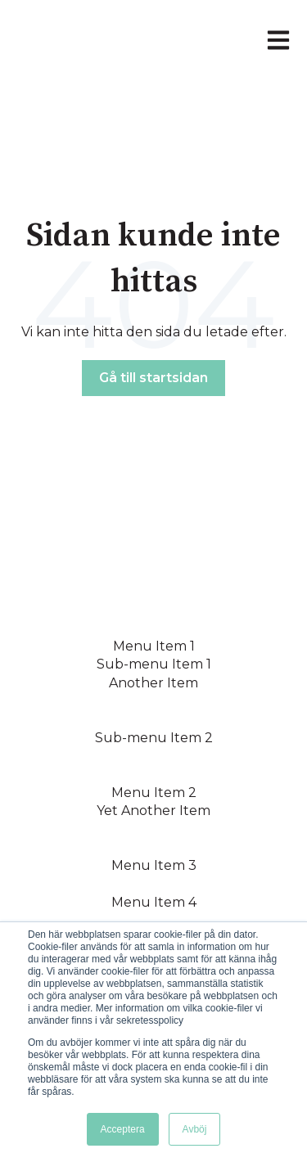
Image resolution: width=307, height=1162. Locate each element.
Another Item (153, 683)
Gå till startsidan (153, 377)
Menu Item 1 (154, 646)
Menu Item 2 (153, 792)
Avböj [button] (195, 1129)
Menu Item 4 (153, 902)
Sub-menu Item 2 (154, 737)
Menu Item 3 (153, 865)
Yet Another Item (153, 810)
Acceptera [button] (123, 1129)
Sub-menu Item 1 (154, 664)
